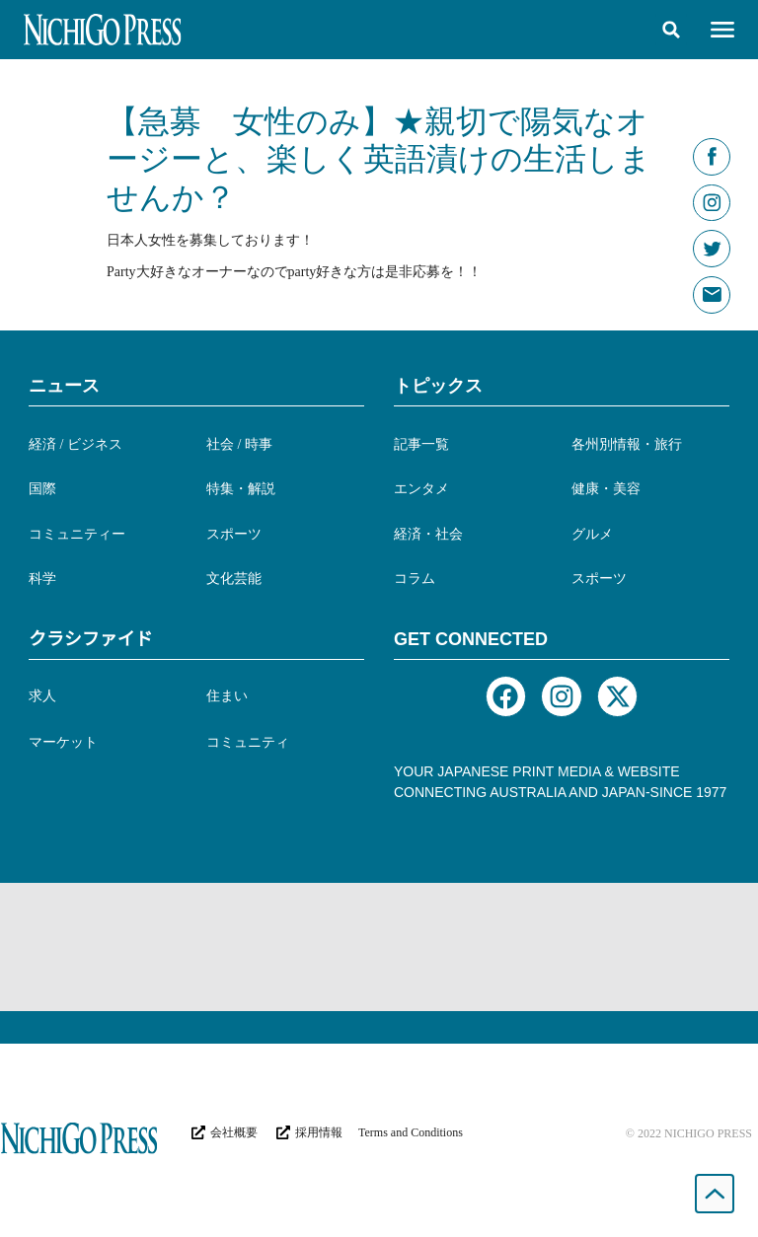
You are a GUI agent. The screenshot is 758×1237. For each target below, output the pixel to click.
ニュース (64, 386)
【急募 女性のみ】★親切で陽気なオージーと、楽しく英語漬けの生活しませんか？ (379, 159)
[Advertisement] (379, 947)
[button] (671, 29)
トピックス (438, 386)
